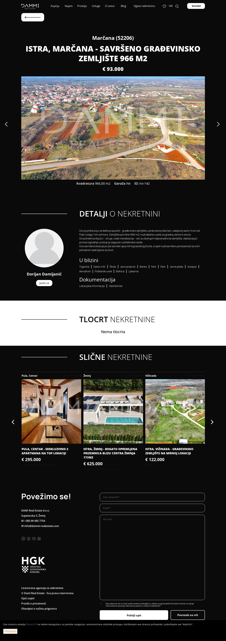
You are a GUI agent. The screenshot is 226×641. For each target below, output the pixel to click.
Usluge (95, 6)
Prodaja (82, 6)
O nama (109, 6)
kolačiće (31, 624)
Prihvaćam (10, 631)
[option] (113, 128)
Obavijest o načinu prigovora (39, 608)
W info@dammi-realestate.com (40, 526)
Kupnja (54, 6)
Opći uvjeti (27, 598)
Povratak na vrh (187, 615)
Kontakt (196, 5)
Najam (68, 6)
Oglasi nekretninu (144, 6)
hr (171, 6)
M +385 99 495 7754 (33, 521)
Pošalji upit (134, 615)
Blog (123, 6)
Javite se (44, 283)
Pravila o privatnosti (33, 603)
